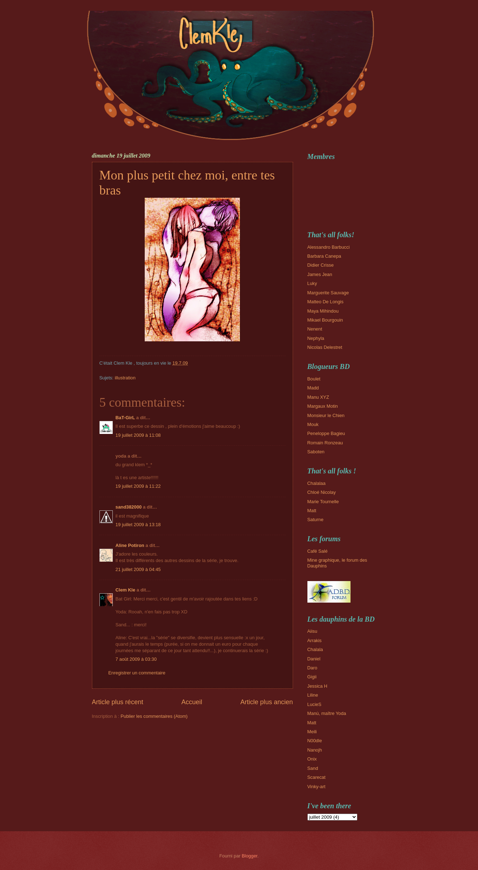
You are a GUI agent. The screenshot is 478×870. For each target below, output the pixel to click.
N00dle (314, 740)
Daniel (314, 658)
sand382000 (129, 507)
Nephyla (315, 338)
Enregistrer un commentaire (137, 672)
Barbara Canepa (324, 256)
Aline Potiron (130, 545)
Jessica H (317, 686)
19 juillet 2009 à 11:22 (138, 486)
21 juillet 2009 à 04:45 (138, 569)
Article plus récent (117, 702)
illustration (125, 377)
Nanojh (314, 750)
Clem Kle (125, 590)
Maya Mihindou (323, 311)
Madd (313, 387)
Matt (311, 510)
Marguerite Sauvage (328, 292)
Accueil (191, 702)
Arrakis (314, 640)
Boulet (314, 379)
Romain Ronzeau (325, 442)
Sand (312, 768)
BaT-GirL (125, 417)
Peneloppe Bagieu (326, 433)
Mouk (313, 424)
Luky (312, 283)
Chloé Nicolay (321, 492)
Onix (312, 759)
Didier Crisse (320, 265)
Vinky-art (316, 786)
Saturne (315, 519)
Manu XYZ (318, 397)
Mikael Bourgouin (325, 320)
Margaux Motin (322, 406)
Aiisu (312, 631)
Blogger (249, 856)
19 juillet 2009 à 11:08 (138, 435)
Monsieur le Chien (326, 415)
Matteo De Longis (325, 301)
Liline (312, 695)
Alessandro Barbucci (328, 247)
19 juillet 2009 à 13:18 (138, 524)
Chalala (315, 649)
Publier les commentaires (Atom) (154, 716)
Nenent (314, 329)
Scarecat (316, 777)
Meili (312, 731)
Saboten (316, 451)
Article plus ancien (266, 702)
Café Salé (317, 551)
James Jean (319, 274)
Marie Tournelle (323, 501)
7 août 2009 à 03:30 (136, 659)
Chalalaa (316, 483)
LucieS (314, 704)
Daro (312, 667)
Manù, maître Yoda (326, 713)
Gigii (312, 676)
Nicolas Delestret (324, 347)
